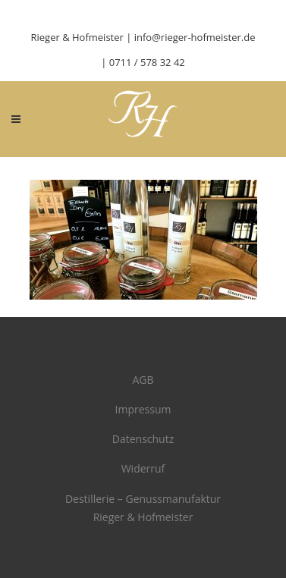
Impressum (143, 409)
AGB (142, 379)
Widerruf (143, 468)
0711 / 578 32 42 (147, 62)
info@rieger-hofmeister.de (195, 37)
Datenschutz (143, 439)
